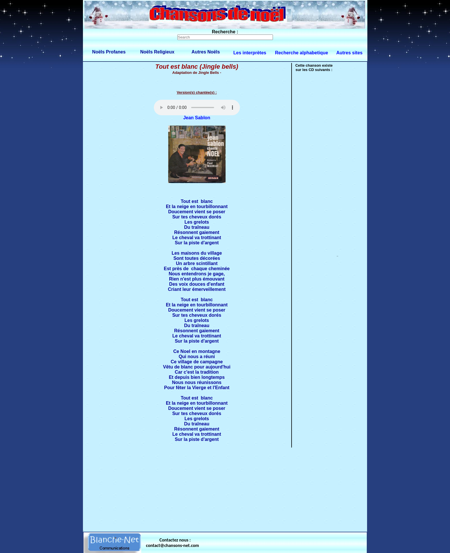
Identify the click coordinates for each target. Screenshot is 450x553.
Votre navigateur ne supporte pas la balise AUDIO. (197, 107)
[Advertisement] (225, 488)
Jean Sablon (196, 117)
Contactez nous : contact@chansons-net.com (172, 542)
